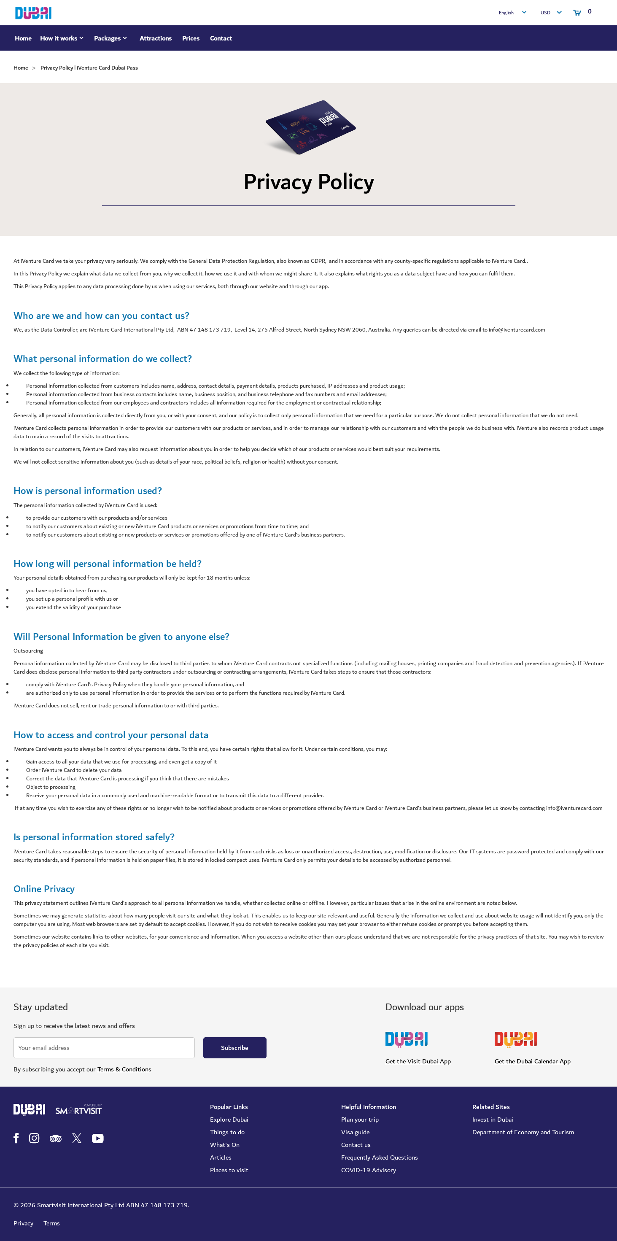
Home (23, 38)
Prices (190, 38)
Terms (51, 1223)
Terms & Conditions (124, 1069)
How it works (63, 40)
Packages (111, 40)
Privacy (23, 1223)
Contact (221, 38)
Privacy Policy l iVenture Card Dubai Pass (89, 68)
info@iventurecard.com (574, 808)
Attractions (156, 38)
